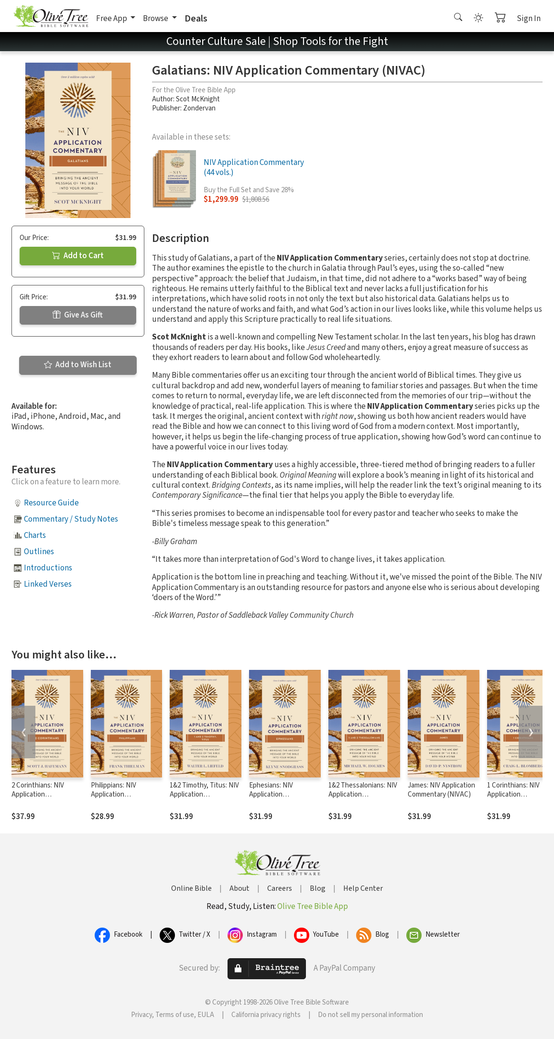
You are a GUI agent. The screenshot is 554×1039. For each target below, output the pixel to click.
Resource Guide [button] (51, 503)
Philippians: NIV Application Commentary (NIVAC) (122, 794)
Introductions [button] (48, 568)
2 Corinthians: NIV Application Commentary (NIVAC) (43, 794)
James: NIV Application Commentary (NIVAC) (441, 789)
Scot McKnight (198, 99)
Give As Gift (78, 315)
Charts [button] (35, 535)
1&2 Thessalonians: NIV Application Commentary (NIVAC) (362, 794)
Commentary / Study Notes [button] (71, 519)
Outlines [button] (39, 552)
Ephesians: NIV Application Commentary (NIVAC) (280, 794)
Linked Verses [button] (48, 584)
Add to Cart (78, 256)
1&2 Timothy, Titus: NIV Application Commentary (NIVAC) (204, 794)
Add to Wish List (77, 365)
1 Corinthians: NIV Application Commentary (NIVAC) (518, 794)
